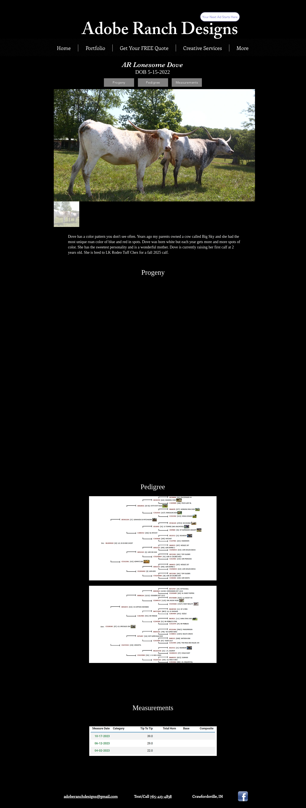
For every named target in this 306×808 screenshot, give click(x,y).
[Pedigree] (153, 82)
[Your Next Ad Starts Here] (219, 16)
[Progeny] (119, 82)
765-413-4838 (161, 796)
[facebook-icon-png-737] (243, 796)
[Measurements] (187, 82)
